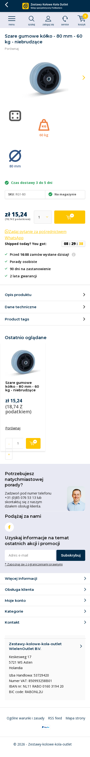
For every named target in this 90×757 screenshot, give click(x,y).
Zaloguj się (48, 21)
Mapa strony (75, 718)
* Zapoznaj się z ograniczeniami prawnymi (34, 564)
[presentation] (80, 77)
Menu (11, 21)
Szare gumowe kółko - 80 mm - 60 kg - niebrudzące (22, 386)
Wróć (6, 5)
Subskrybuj (71, 555)
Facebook (9, 526)
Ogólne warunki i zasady (25, 718)
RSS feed (55, 718)
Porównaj (12, 48)
